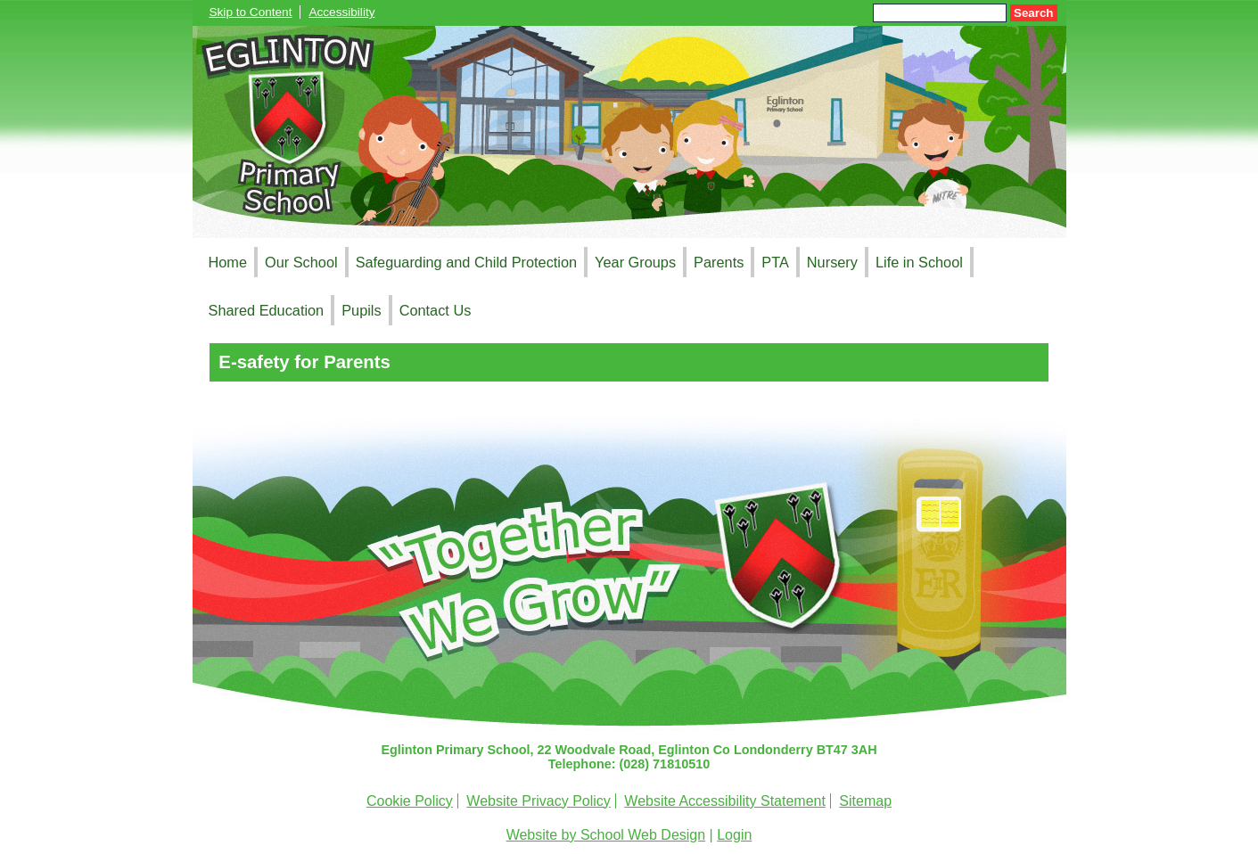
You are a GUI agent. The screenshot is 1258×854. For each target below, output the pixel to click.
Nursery (832, 262)
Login (734, 834)
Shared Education (267, 310)
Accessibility (341, 12)
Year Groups (635, 262)
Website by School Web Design (606, 834)
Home (228, 262)
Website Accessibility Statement (725, 801)
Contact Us (435, 310)
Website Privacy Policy (538, 801)
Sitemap (865, 801)
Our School (301, 262)
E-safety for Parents (304, 362)
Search (1033, 13)
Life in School (919, 262)
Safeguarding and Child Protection (466, 262)
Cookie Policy (409, 801)
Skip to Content (251, 12)
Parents (719, 262)
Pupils (361, 310)
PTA (775, 262)
